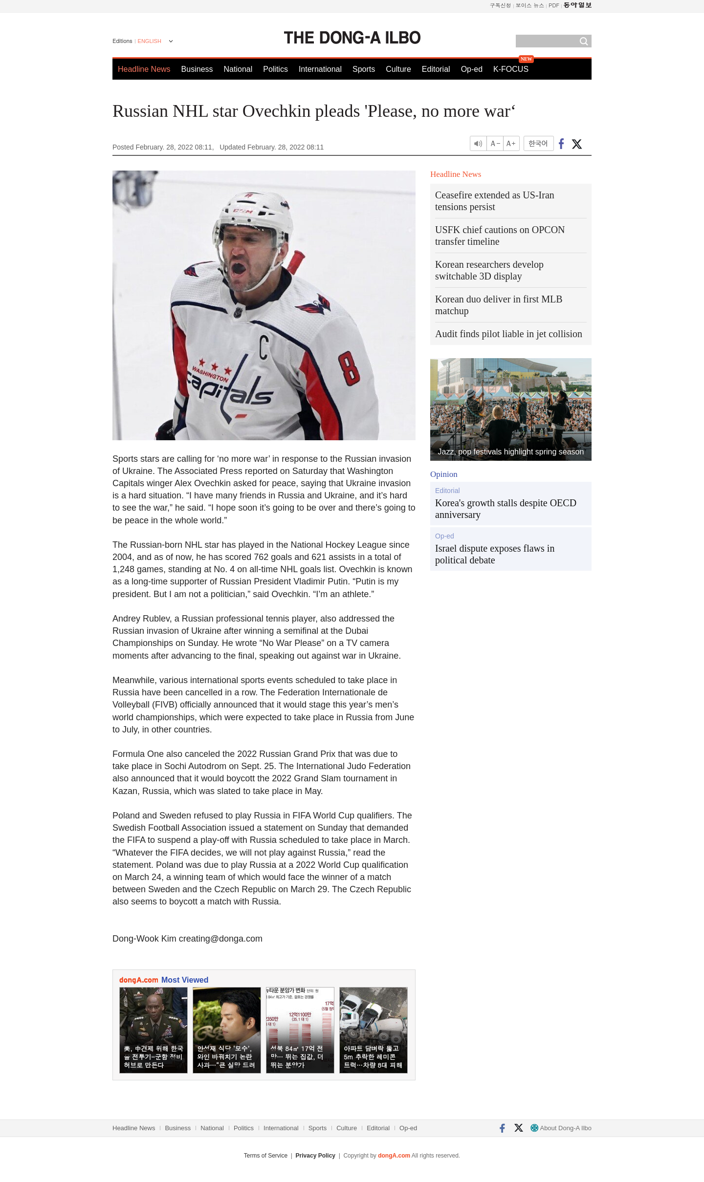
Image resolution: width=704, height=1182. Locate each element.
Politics (275, 69)
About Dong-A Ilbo (561, 1128)
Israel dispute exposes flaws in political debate (494, 554)
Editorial (436, 69)
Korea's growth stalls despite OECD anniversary (505, 508)
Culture (398, 69)
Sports (363, 69)
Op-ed (472, 69)
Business (197, 69)
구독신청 (500, 5)
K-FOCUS (510, 69)
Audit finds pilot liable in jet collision (508, 333)
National (238, 69)
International (320, 69)
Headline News (144, 69)
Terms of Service (265, 1155)
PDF (554, 5)
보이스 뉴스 (530, 5)
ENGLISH (149, 41)
